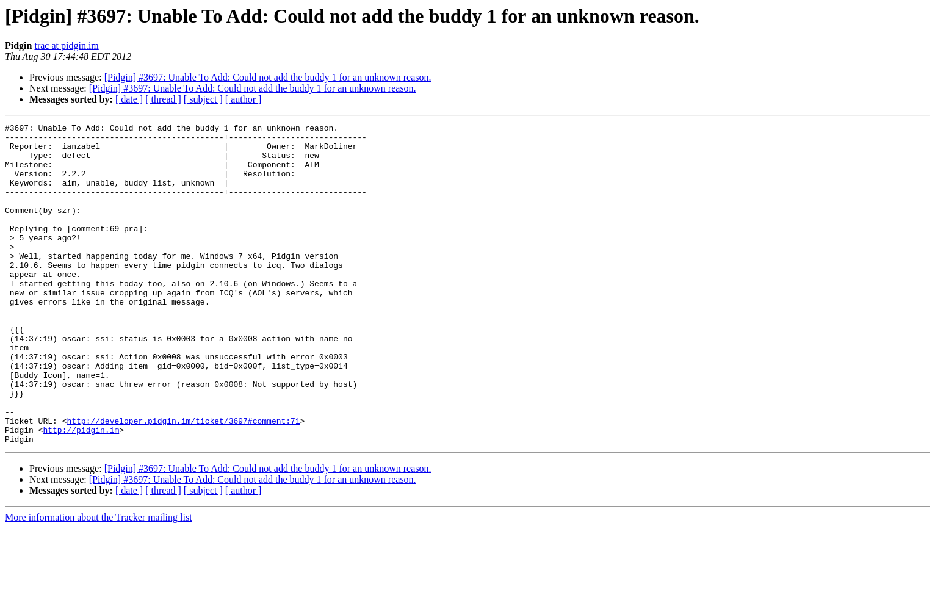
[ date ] (129, 99)
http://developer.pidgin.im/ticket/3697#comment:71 (183, 480)
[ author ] (243, 99)
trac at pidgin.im (66, 45)
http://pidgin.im (81, 491)
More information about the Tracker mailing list (98, 581)
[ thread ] (163, 99)
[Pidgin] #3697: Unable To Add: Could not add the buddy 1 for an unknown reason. (267, 77)
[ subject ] (203, 99)
